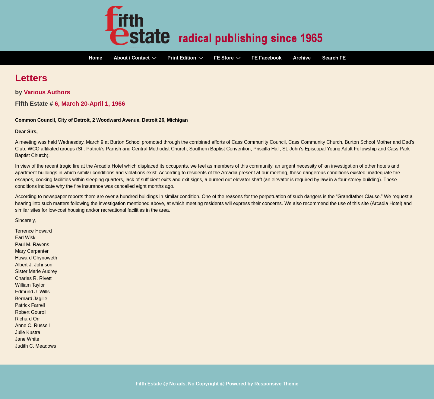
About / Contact (136, 57)
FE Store (228, 57)
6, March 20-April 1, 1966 (90, 103)
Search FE (334, 57)
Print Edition (186, 57)
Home (95, 57)
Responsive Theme (277, 383)
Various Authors (47, 92)
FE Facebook (267, 57)
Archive (302, 57)
